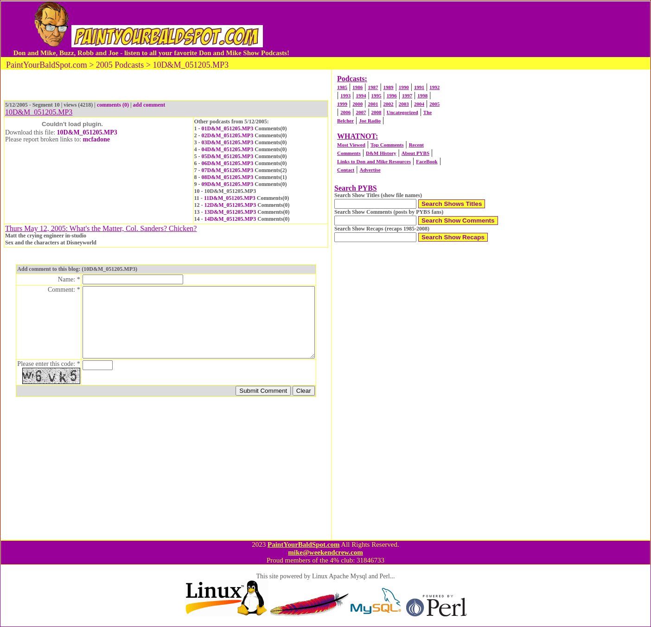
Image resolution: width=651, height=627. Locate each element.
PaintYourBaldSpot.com (303, 544)
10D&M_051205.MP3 (87, 132)
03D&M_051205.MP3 (228, 142)
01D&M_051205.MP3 (228, 128)
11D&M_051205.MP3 (229, 198)
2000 (357, 104)
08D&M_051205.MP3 (228, 177)
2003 (404, 104)
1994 (361, 95)
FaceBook (426, 161)
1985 (342, 87)
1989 (388, 87)
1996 (392, 95)
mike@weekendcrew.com (325, 552)
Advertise (369, 170)
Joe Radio (370, 120)
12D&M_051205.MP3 (230, 205)
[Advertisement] (465, 29)
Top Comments (386, 144)
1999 (342, 104)
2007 (361, 112)
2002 (388, 104)
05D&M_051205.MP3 (228, 156)
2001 (373, 104)
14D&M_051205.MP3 (230, 219)
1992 (434, 87)
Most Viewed (351, 144)
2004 (419, 104)
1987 (373, 87)
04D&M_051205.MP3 (228, 149)
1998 (422, 95)
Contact (345, 170)
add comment (149, 105)
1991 (419, 87)
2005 (434, 104)
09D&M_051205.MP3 (228, 184)
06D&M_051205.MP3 (228, 163)
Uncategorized (402, 112)
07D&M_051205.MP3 (228, 170)
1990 (404, 87)
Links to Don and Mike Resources (374, 161)
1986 (357, 87)
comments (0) (113, 105)
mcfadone (96, 139)
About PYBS (415, 153)
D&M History (381, 153)
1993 (345, 95)
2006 (345, 112)
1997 (407, 95)
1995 (376, 95)
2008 (376, 112)
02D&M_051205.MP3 (228, 135)
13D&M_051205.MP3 (230, 212)
